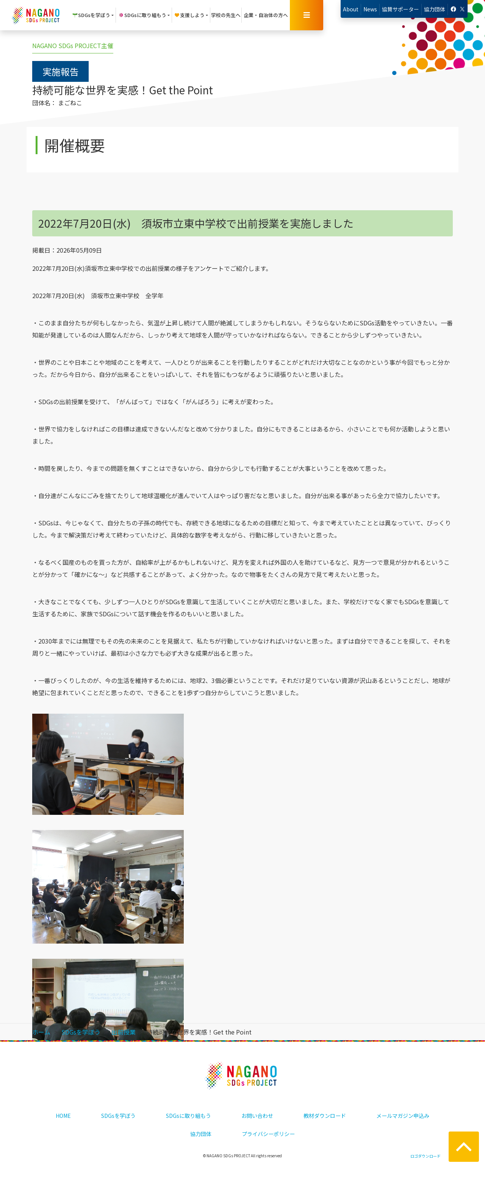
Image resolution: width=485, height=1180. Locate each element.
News (370, 9)
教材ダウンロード (325, 1115)
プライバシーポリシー (268, 1134)
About (350, 9)
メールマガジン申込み (402, 1115)
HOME (63, 1115)
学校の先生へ (226, 15)
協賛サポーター (400, 9)
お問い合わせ (257, 1115)
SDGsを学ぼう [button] (91, 15)
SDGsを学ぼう (118, 1115)
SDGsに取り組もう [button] (142, 15)
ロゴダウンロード (425, 1156)
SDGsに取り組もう (188, 1115)
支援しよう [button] (189, 15)
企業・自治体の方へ (266, 15)
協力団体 (434, 9)
